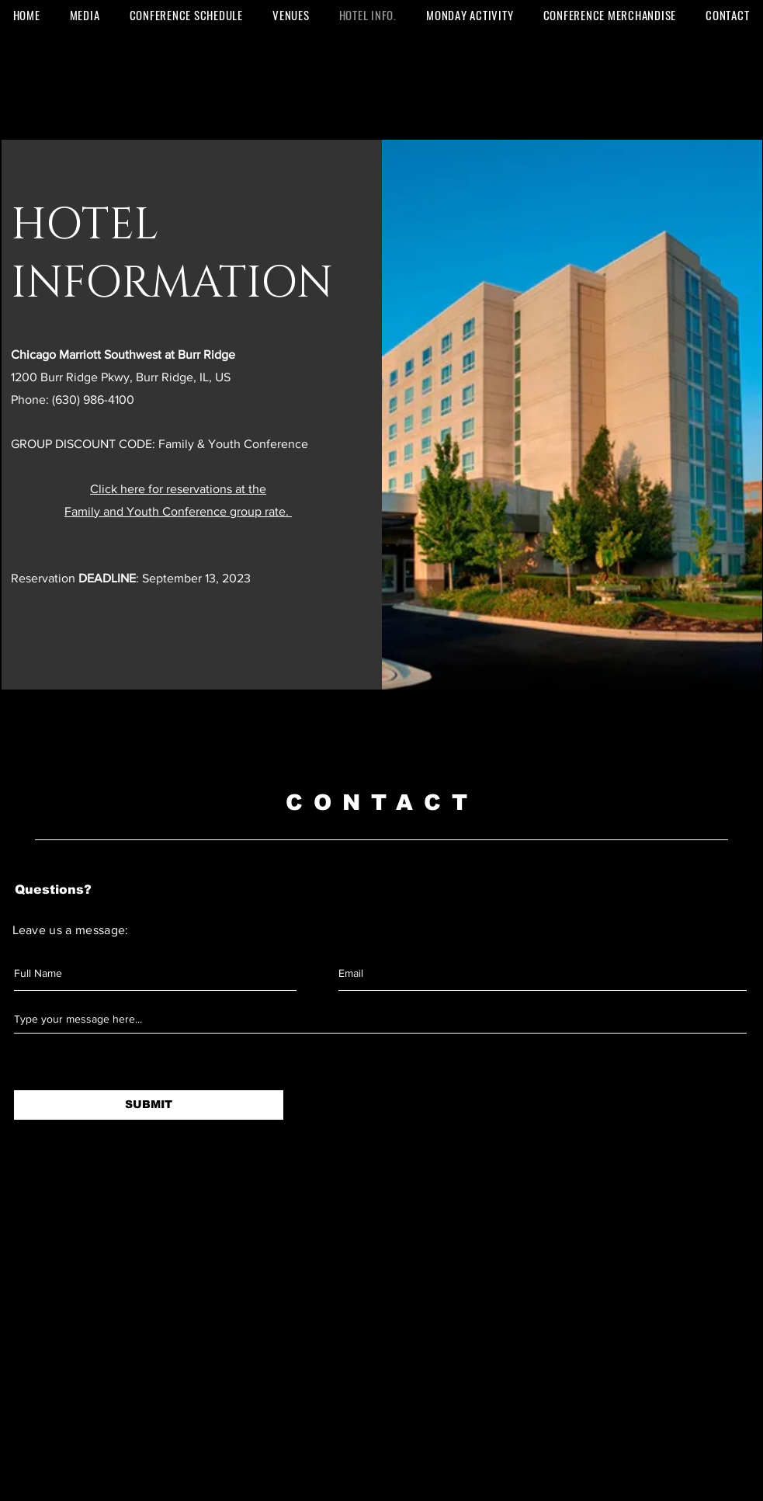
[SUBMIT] (148, 1105)
